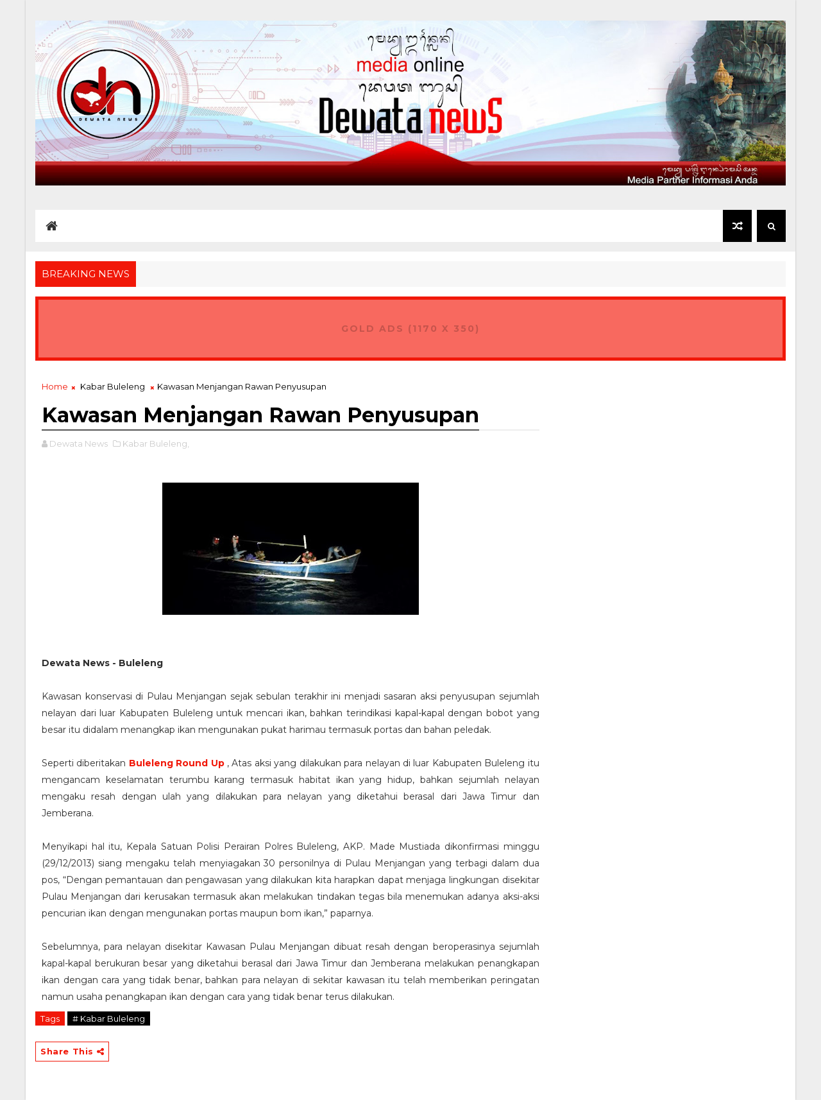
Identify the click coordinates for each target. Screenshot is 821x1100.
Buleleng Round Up (176, 763)
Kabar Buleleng (112, 386)
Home (55, 386)
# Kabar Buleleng (108, 1018)
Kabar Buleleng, (156, 443)
